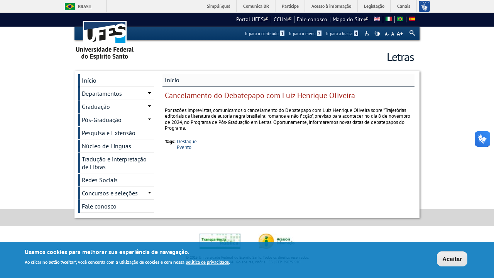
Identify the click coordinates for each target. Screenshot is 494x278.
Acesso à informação (331, 6)
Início (172, 80)
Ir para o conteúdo (264, 33)
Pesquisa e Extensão (108, 133)
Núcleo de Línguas (106, 146)
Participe (290, 6)
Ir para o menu (305, 33)
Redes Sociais (100, 180)
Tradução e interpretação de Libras (114, 163)
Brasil (85, 6)
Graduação (96, 106)
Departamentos (102, 93)
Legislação (374, 6)
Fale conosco (312, 19)
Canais (403, 6)
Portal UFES (252, 19)
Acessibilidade (368, 33)
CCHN (282, 19)
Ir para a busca (342, 33)
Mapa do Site (350, 19)
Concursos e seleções (110, 193)
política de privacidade (207, 263)
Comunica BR (256, 6)
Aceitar (452, 259)
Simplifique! (218, 6)
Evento (184, 147)
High (377, 34)
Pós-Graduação (102, 120)
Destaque (187, 141)
